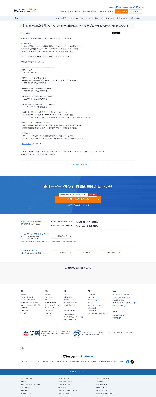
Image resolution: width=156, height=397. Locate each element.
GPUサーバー (62, 387)
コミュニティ (85, 18)
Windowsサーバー (101, 384)
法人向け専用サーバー (65, 381)
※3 (123, 7)
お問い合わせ (135, 18)
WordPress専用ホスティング (105, 394)
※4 (143, 7)
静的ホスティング (101, 390)
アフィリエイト (118, 362)
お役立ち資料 (122, 18)
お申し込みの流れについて (78, 205)
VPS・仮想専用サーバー (103, 378)
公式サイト (26, 144)
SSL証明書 (99, 381)
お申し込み (121, 11)
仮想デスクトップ (101, 387)
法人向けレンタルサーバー (66, 378)
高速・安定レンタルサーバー (29, 378)
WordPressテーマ (26, 394)
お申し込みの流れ (89, 12)
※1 (38, 8)
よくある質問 (61, 18)
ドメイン (23, 381)
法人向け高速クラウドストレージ (30, 384)
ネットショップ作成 (64, 384)
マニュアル (73, 18)
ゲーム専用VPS (25, 387)
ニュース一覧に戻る (78, 164)
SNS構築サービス (26, 390)
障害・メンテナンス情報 (104, 18)
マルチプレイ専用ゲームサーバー (68, 390)
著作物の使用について (105, 362)
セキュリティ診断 (63, 394)
